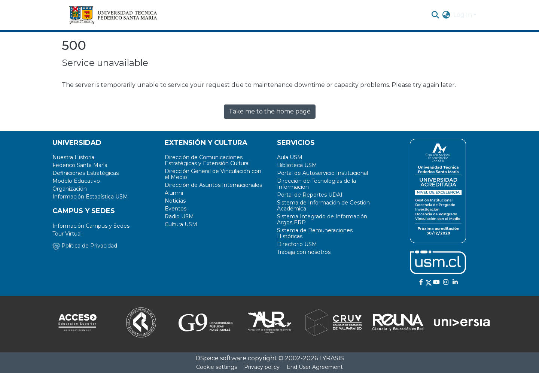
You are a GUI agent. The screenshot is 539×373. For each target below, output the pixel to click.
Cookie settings (216, 367)
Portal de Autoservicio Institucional (322, 173)
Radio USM (179, 216)
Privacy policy (262, 367)
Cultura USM (181, 224)
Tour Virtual (67, 233)
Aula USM (289, 157)
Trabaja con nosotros (304, 252)
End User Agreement (315, 367)
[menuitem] (446, 14)
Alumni (174, 192)
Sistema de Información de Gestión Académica (323, 205)
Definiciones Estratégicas (85, 173)
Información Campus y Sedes (91, 225)
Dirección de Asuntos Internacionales (213, 185)
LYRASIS (331, 358)
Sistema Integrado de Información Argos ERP (322, 219)
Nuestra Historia (73, 157)
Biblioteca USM (297, 165)
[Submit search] (435, 14)
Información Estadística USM (90, 196)
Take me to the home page (270, 111)
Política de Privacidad (84, 245)
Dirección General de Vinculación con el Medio (213, 174)
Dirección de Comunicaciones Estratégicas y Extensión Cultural (207, 160)
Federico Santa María (79, 165)
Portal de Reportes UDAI (309, 194)
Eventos (175, 208)
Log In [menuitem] (462, 14)
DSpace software (220, 358)
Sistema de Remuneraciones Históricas (315, 233)
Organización (69, 188)
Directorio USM (297, 244)
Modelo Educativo (76, 181)
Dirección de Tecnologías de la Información (316, 184)
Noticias (175, 200)
